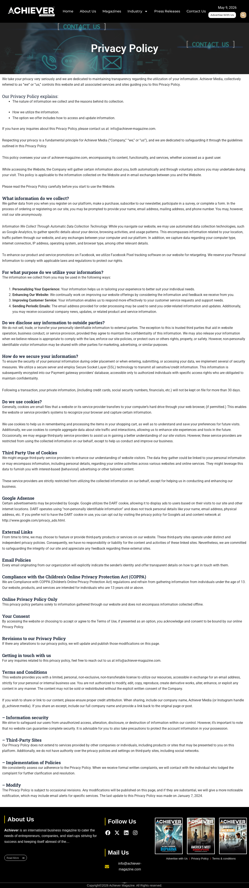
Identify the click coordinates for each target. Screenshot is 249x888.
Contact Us (196, 11)
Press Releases (167, 11)
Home (68, 11)
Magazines (111, 11)
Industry (137, 11)
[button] (243, 15)
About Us (88, 11)
